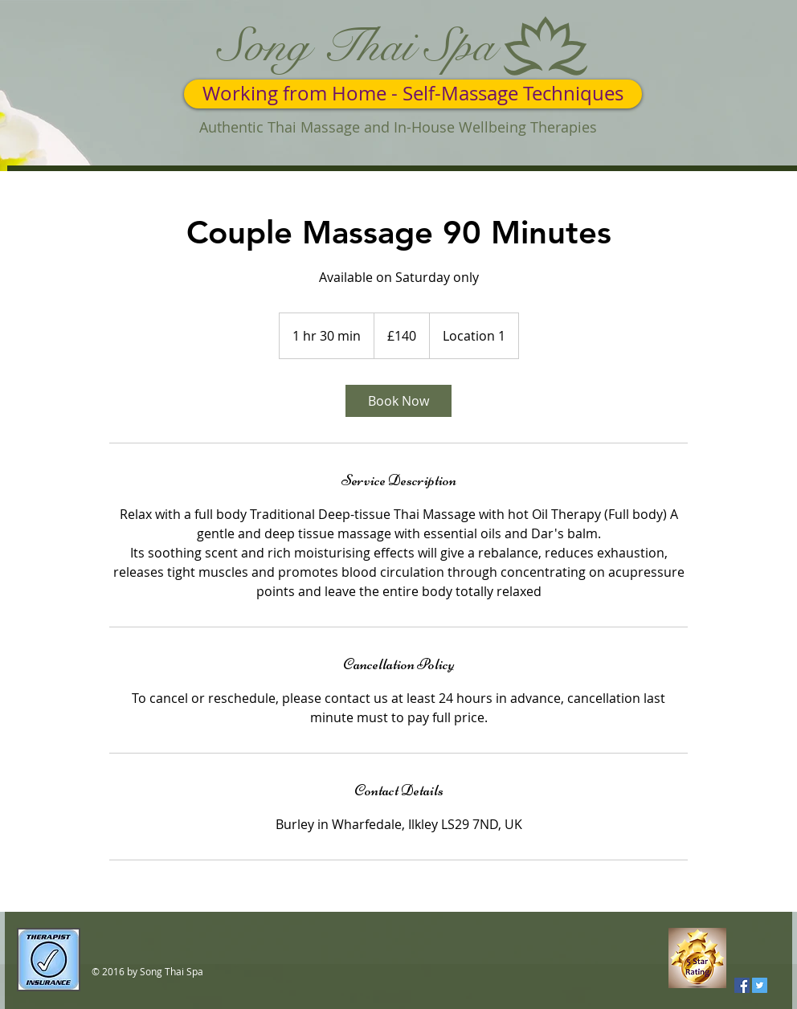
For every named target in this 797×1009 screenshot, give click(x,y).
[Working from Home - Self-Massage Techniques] (413, 94)
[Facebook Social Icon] (742, 985)
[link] (398, 401)
